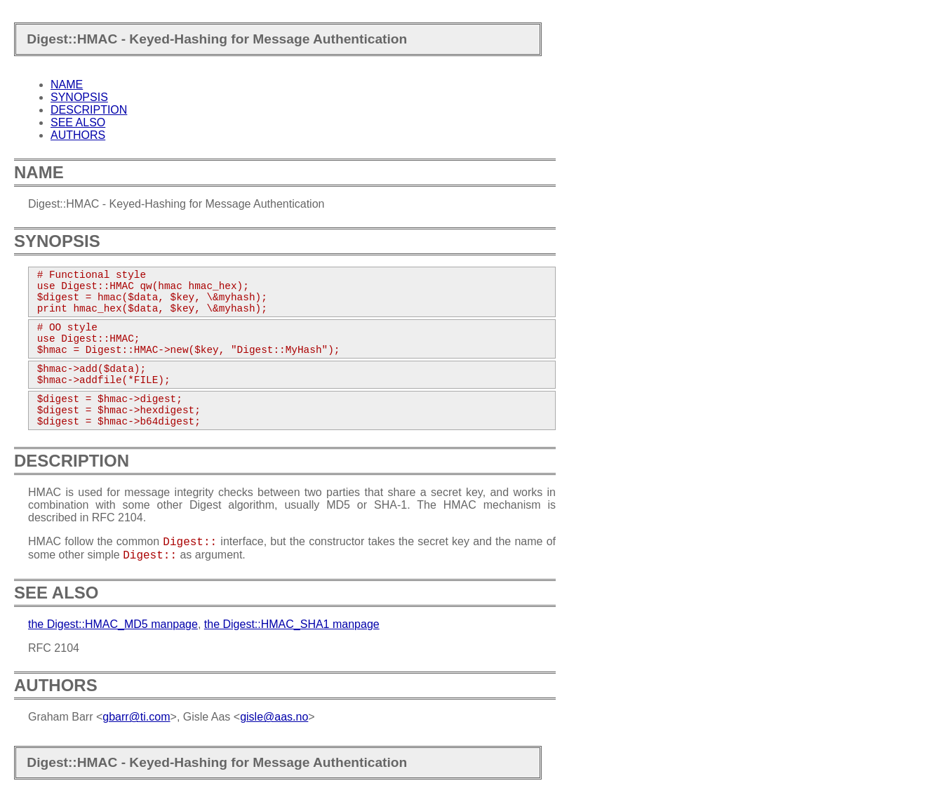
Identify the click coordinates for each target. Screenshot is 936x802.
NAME (67, 85)
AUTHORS (78, 135)
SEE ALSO (78, 122)
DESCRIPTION (89, 110)
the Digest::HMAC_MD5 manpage (113, 624)
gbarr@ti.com (136, 717)
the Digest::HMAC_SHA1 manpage (292, 624)
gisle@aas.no (274, 717)
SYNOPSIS (79, 97)
